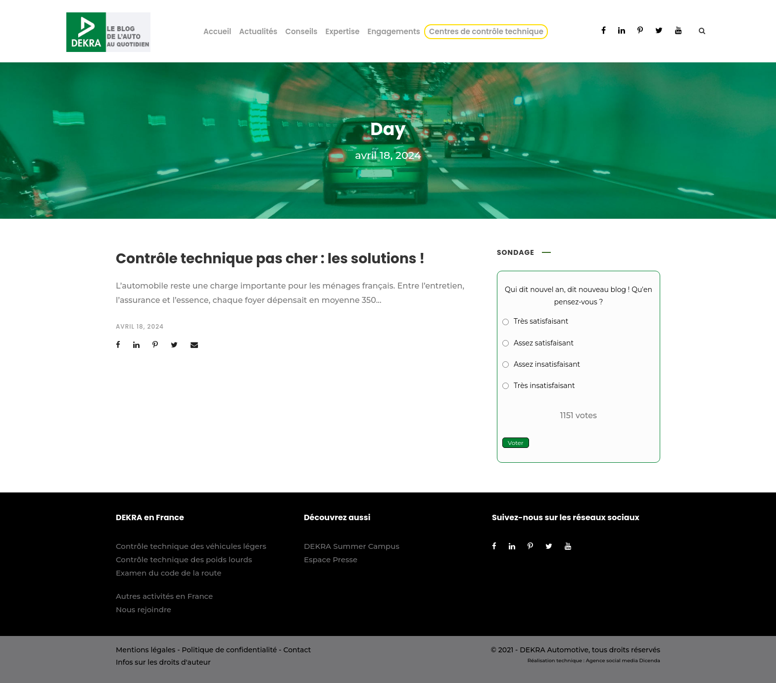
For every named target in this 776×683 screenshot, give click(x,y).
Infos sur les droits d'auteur (163, 662)
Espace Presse (330, 559)
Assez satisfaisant (544, 343)
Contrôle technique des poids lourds (184, 559)
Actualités (258, 31)
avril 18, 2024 (140, 326)
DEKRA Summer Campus (351, 546)
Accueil (217, 31)
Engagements (393, 31)
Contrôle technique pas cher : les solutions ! (270, 258)
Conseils (301, 31)
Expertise (342, 31)
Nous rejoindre (143, 609)
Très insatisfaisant (544, 385)
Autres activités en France (164, 596)
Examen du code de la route (169, 573)
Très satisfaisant (541, 321)
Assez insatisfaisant (547, 364)
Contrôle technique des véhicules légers (191, 546)
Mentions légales (145, 649)
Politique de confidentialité (229, 649)
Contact (297, 649)
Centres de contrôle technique (488, 31)
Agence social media (612, 660)
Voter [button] (516, 442)
